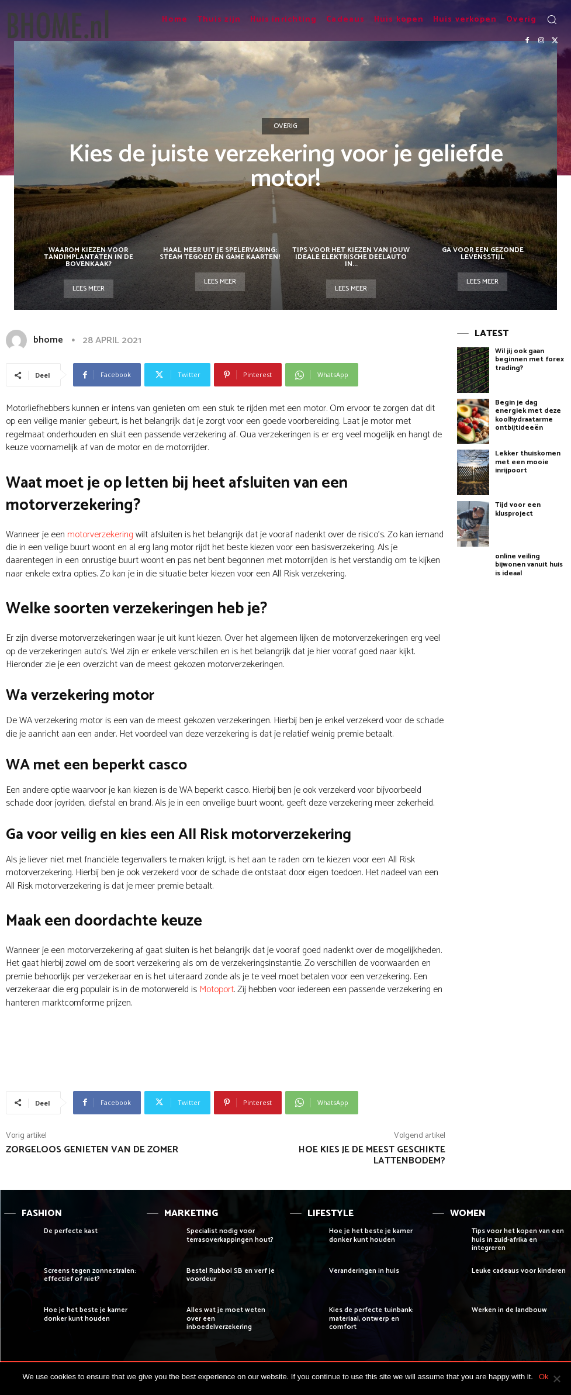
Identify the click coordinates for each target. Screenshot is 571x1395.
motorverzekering (100, 535)
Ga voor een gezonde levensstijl (483, 253)
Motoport (216, 989)
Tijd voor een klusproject (518, 509)
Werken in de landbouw (509, 1309)
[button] (551, 19)
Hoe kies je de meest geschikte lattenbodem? (372, 1155)
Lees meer (88, 288)
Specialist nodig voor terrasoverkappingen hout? (230, 1235)
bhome (48, 340)
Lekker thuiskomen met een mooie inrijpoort (527, 462)
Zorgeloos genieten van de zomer (92, 1150)
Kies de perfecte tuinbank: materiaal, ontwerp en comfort (371, 1318)
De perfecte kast (71, 1231)
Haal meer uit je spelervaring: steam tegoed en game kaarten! (220, 253)
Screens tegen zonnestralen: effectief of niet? (90, 1274)
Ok (544, 1376)
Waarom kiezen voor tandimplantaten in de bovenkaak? (88, 257)
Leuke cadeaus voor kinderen (519, 1270)
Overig (285, 126)
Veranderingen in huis (364, 1270)
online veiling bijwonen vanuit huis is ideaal (529, 565)
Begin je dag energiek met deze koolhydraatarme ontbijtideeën (528, 415)
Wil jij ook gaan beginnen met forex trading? (529, 360)
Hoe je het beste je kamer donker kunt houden (85, 1314)
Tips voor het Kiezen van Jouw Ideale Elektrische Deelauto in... (351, 257)
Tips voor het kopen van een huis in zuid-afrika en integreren (518, 1239)
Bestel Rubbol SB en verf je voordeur (230, 1274)
